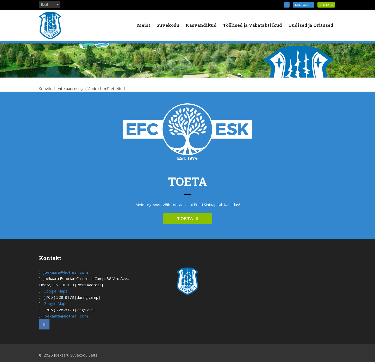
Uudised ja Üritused (310, 25)
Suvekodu (168, 25)
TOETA (326, 5)
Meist (143, 25)
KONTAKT (303, 5)
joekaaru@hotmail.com (65, 272)
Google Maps (55, 291)
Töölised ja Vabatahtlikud (252, 25)
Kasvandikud (201, 25)
